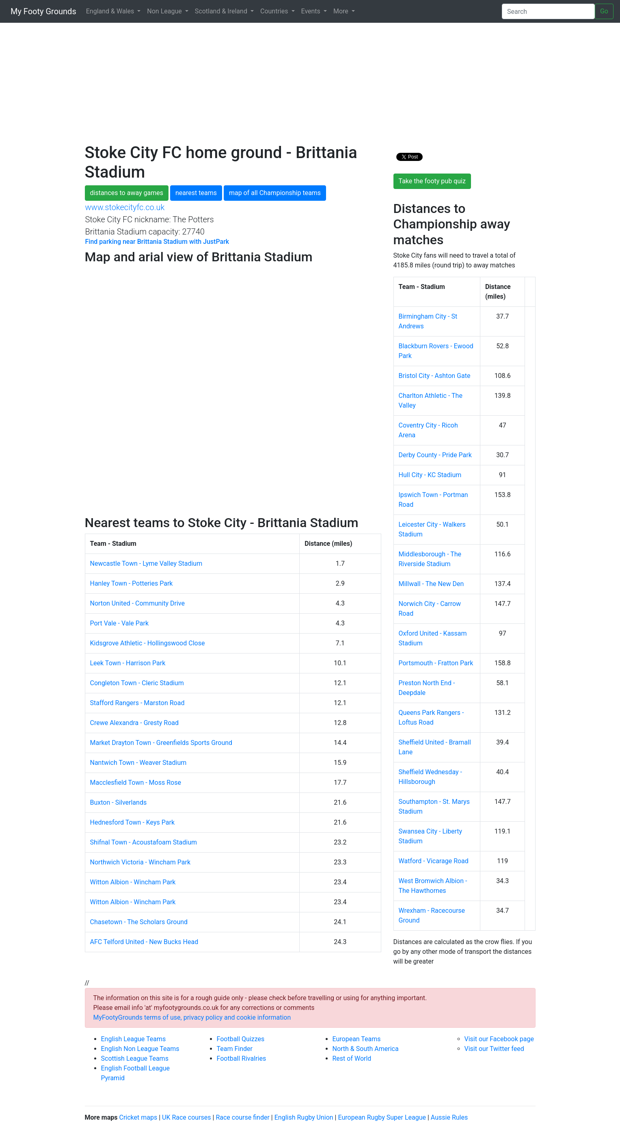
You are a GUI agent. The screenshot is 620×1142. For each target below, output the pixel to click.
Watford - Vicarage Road (434, 861)
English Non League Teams (140, 1049)
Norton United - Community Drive (137, 603)
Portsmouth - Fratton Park (436, 663)
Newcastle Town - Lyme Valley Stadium (146, 563)
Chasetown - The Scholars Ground (139, 922)
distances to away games (127, 193)
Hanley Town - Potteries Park (131, 583)
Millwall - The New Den (431, 584)
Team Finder (235, 1049)
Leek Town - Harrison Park (128, 663)
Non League (165, 11)
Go (604, 11)
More (341, 11)
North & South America (366, 1049)
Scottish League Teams (135, 1058)
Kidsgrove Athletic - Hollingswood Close (147, 643)
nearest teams (196, 193)
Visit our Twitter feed (494, 1049)
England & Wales (111, 11)
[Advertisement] (310, 86)
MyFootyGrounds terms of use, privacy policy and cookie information (192, 1017)
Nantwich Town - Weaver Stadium (138, 762)
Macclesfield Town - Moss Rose (135, 782)
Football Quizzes (241, 1039)
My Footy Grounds (41, 11)
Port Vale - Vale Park (119, 623)
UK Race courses (186, 1117)
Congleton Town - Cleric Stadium (137, 683)
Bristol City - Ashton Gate (435, 376)
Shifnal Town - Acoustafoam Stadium (143, 842)
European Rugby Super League (382, 1117)
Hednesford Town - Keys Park (132, 822)
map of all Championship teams (275, 193)
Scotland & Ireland (222, 11)
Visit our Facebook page (499, 1039)
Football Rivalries (241, 1058)
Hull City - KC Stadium (430, 475)
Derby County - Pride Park (435, 455)
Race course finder (242, 1117)
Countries (274, 11)
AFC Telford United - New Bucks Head (144, 942)
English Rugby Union (303, 1117)
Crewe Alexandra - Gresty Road (134, 723)
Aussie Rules (449, 1117)
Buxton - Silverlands (118, 802)
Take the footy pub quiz (432, 181)
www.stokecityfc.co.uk (125, 207)
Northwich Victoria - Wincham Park (140, 862)
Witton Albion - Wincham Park (133, 882)
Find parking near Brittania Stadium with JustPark (157, 241)
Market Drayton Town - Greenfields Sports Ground (161, 743)
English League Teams (133, 1039)
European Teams (357, 1039)
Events (311, 11)
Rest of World (352, 1058)
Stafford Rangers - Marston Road (137, 703)
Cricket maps (138, 1117)
